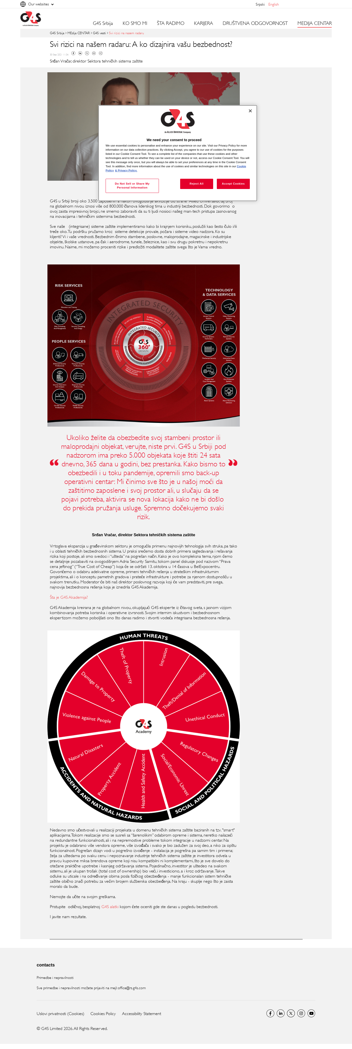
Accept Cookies (233, 183)
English (273, 4)
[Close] (250, 110)
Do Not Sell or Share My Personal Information (132, 185)
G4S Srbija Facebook (270, 1013)
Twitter (87, 53)
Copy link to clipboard (101, 53)
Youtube (311, 1013)
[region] (177, 153)
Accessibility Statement (141, 1013)
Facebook (73, 53)
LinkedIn (281, 1013)
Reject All (197, 183)
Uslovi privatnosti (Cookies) (60, 1013)
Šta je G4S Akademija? (69, 597)
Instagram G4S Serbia (301, 1013)
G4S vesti (99, 33)
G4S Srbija (103, 23)
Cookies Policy (103, 1013)
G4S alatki (110, 906)
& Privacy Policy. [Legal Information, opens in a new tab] (126, 170)
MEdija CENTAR (78, 33)
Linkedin (80, 53)
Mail (94, 53)
